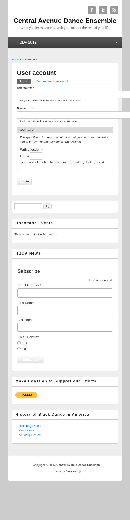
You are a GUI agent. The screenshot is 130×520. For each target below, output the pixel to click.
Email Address (29, 285)
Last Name (25, 320)
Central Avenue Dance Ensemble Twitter (103, 10)
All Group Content (30, 435)
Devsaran (71, 471)
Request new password (52, 81)
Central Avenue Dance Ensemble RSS (114, 10)
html (24, 343)
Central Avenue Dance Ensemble (78, 465)
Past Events (26, 430)
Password (25, 108)
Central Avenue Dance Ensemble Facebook (92, 10)
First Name (25, 303)
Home (15, 59)
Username (25, 87)
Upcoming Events (30, 426)
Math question (31, 149)
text (23, 349)
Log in (25, 81)
